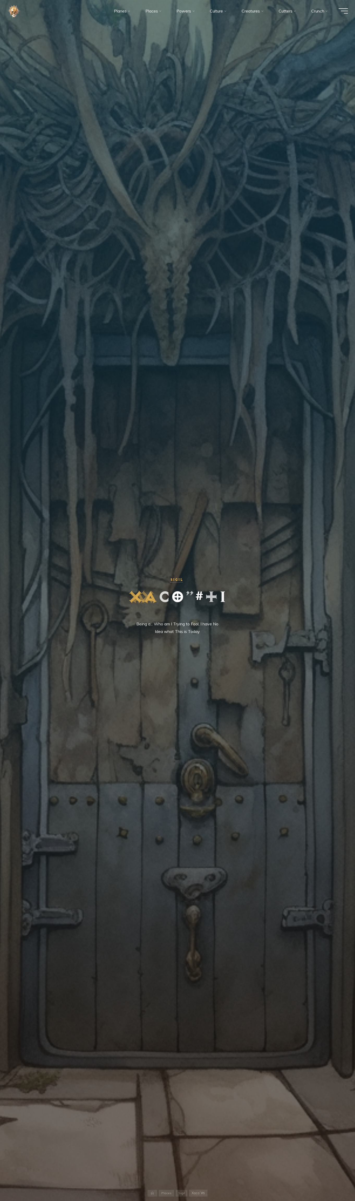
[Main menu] (340, 12)
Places (166, 1193)
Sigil (176, 579)
